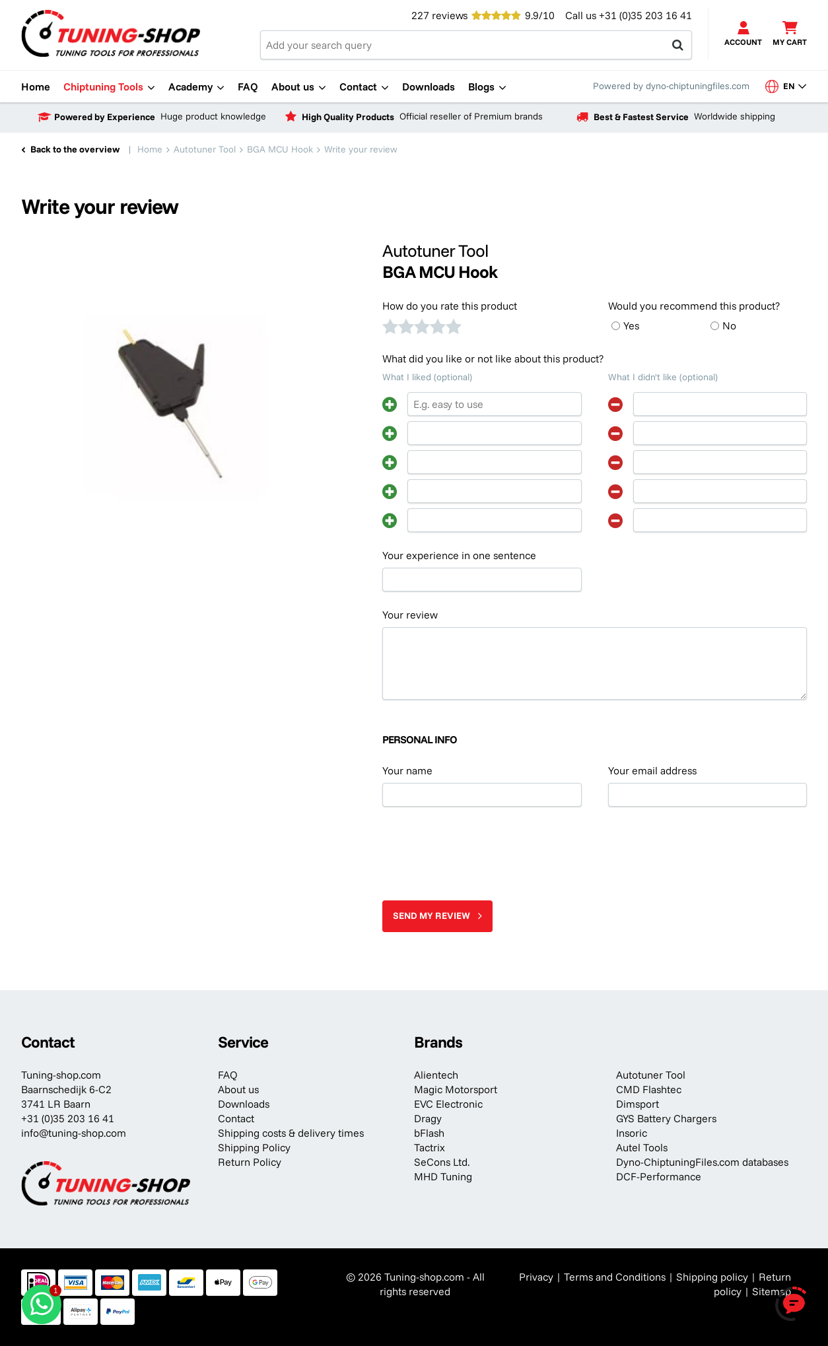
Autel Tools (642, 1147)
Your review (410, 614)
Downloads (243, 1103)
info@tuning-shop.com (73, 1132)
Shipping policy (712, 1276)
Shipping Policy (254, 1147)
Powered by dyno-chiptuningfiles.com (671, 86)
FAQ (228, 1074)
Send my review (431, 916)
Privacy (536, 1276)
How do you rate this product (449, 305)
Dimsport (637, 1103)
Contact (236, 1118)
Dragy (428, 1118)
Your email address (652, 770)
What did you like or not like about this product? (493, 358)
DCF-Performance (658, 1176)
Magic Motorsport (455, 1089)
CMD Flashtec (648, 1089)
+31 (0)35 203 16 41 (645, 15)
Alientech (436, 1074)
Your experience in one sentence (459, 555)
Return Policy (249, 1161)
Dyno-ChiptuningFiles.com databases (702, 1161)
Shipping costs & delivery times (291, 1132)
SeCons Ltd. (441, 1161)
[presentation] (482, 848)
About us (238, 1089)
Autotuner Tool (650, 1074)
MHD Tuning (443, 1176)
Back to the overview (75, 149)
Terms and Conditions (615, 1276)
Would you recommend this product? (694, 305)
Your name (407, 770)
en (786, 86)
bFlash (429, 1132)
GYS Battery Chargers (666, 1118)
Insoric (631, 1132)
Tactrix (429, 1147)
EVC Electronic (448, 1103)
